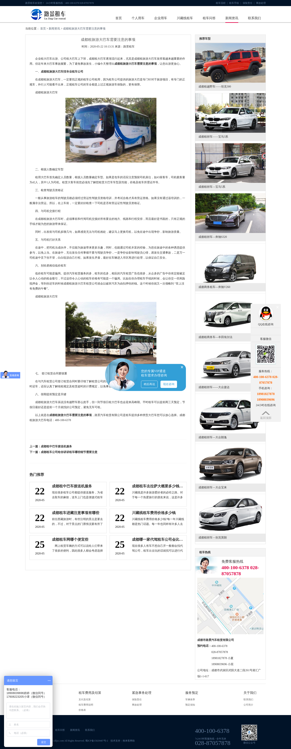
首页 (118, 18)
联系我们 (254, 18)
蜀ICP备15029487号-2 (96, 740)
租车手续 (235, 3)
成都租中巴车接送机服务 (56, 446)
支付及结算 (85, 699)
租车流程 (222, 3)
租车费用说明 (86, 704)
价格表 (82, 710)
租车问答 (209, 18)
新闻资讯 (231, 18)
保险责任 (248, 3)
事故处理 (261, 3)
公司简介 (248, 704)
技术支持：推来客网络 (123, 740)
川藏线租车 (185, 18)
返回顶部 (265, 417)
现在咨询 (168, 384)
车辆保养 (190, 699)
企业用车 (160, 18)
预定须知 (190, 704)
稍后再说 (149, 384)
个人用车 (138, 18)
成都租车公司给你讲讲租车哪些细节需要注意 (69, 452)
